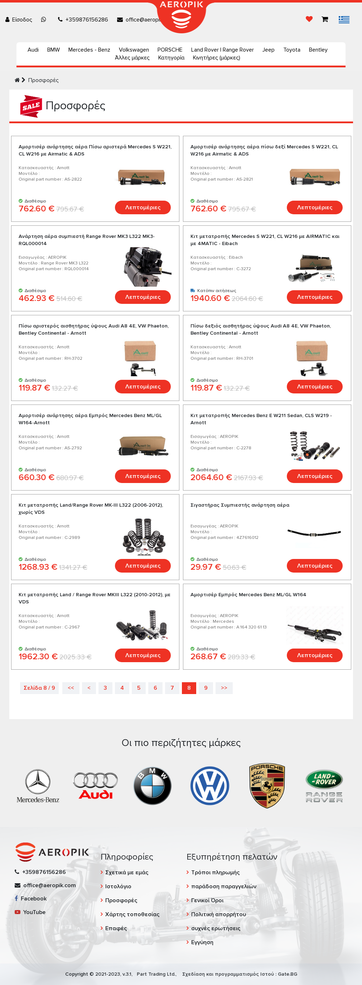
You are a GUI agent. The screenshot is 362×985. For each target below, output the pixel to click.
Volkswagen (134, 49)
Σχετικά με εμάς (126, 872)
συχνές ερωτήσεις (215, 928)
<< (71, 688)
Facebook (31, 898)
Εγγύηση (202, 942)
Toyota (291, 49)
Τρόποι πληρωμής (215, 872)
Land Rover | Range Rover (222, 49)
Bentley (318, 49)
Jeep (268, 49)
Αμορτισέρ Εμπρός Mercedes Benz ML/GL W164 (248, 595)
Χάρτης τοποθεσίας (132, 914)
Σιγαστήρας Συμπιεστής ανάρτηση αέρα (239, 505)
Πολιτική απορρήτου (218, 914)
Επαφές (116, 928)
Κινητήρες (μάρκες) (216, 57)
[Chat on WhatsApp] (45, 19)
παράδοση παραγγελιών (223, 886)
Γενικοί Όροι (207, 900)
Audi (33, 49)
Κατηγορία (171, 57)
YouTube (30, 912)
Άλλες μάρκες (132, 57)
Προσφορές (43, 80)
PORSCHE (170, 49)
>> (224, 688)
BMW (53, 49)
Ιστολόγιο (118, 886)
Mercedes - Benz (89, 49)
